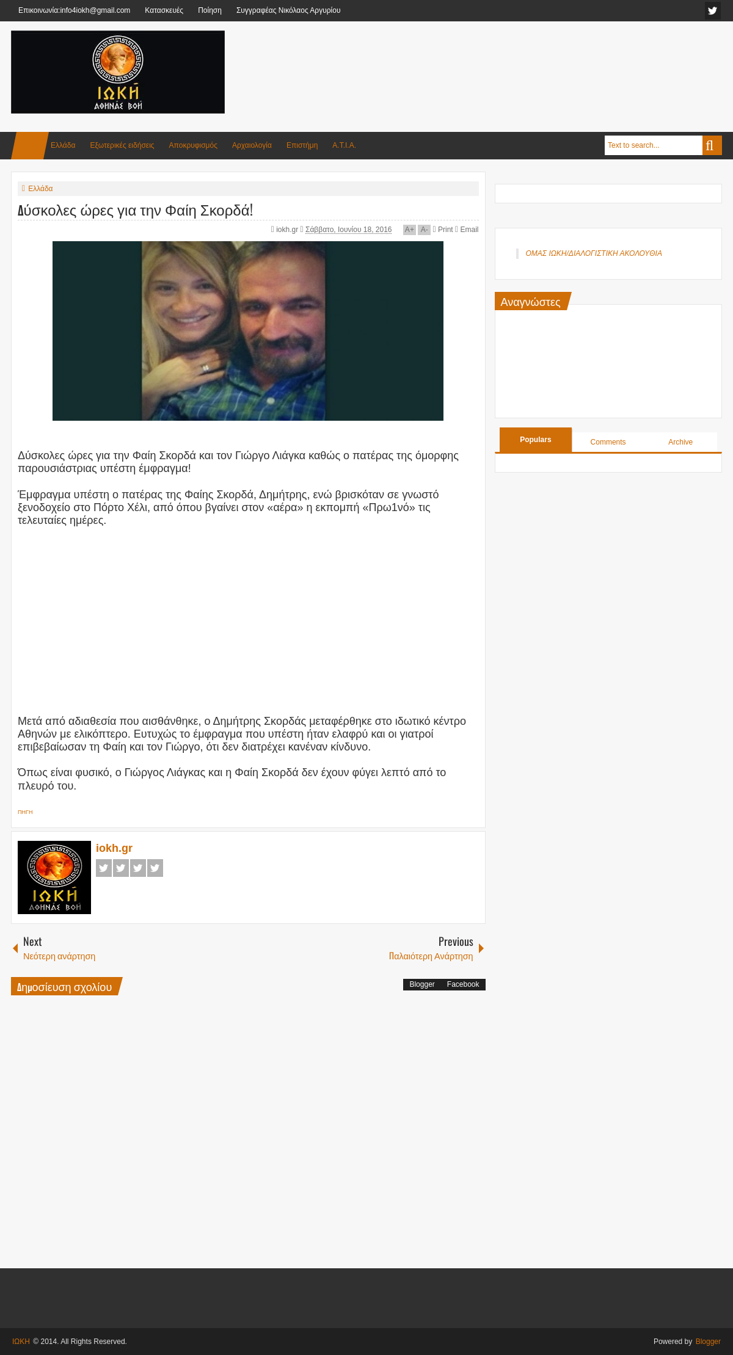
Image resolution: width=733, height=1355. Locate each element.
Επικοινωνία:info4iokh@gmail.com (74, 10)
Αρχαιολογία (252, 145)
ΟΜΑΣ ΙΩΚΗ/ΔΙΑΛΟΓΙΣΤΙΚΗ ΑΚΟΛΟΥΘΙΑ (594, 253)
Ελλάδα (63, 145)
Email (466, 229)
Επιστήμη (302, 145)
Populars (535, 439)
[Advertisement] (499, 60)
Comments (608, 442)
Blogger (421, 984)
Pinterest (155, 868)
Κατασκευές (164, 10)
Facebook (104, 868)
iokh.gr (288, 229)
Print (443, 229)
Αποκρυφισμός (193, 145)
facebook (713, 11)
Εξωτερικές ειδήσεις (122, 145)
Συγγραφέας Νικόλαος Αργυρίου (288, 10)
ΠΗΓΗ (25, 812)
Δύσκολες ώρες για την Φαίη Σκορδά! (135, 209)
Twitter (121, 868)
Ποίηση (210, 10)
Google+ (138, 868)
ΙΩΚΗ (21, 1341)
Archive (680, 442)
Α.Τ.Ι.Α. (344, 145)
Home (29, 145)
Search (712, 145)
